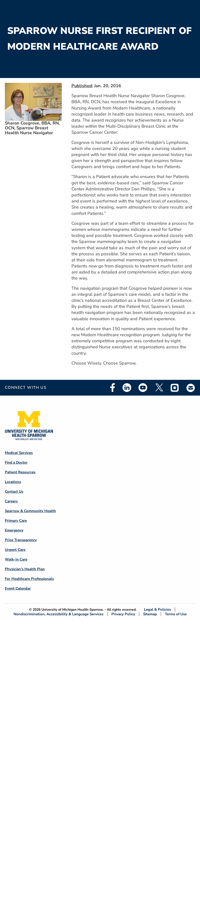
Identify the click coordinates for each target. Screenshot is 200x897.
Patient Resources (20, 472)
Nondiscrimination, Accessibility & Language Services (58, 614)
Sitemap (150, 614)
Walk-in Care (16, 559)
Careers (11, 501)
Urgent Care (15, 549)
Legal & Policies (157, 609)
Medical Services (19, 452)
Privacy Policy (123, 614)
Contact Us (14, 491)
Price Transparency (21, 540)
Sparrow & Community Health (30, 510)
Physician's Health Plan (25, 569)
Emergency (14, 530)
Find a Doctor (16, 462)
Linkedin (127, 387)
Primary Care (16, 520)
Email (190, 388)
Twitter (158, 387)
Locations (13, 481)
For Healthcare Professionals (29, 578)
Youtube (142, 387)
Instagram (174, 387)
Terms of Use (176, 614)
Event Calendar (18, 588)
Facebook (112, 387)
